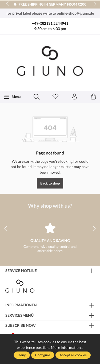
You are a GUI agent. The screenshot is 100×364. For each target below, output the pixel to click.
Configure (42, 355)
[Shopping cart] (93, 97)
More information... (67, 347)
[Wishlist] (55, 97)
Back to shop (50, 183)
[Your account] (74, 97)
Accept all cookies (73, 355)
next (93, 4)
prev (8, 4)
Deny (22, 355)
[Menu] (12, 97)
